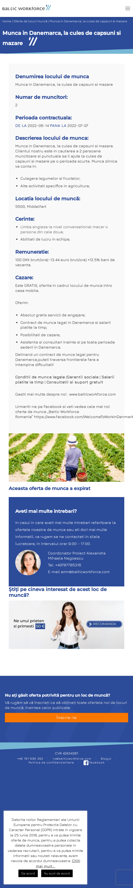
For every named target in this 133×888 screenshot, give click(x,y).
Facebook (94, 762)
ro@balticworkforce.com (72, 758)
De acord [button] (28, 873)
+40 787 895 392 (30, 758)
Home (6, 21)
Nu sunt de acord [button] (57, 873)
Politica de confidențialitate (51, 762)
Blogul (106, 758)
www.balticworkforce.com (92, 394)
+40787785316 (68, 565)
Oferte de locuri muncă (30, 21)
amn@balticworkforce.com (85, 571)
